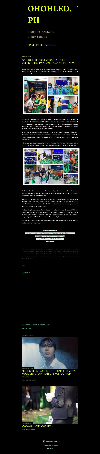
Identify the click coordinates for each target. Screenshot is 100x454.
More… (50, 45)
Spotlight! (35, 45)
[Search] (77, 5)
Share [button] (23, 265)
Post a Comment (30, 380)
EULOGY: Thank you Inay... (37, 425)
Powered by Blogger (50, 441)
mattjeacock (54, 445)
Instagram (56, 233)
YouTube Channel (56, 236)
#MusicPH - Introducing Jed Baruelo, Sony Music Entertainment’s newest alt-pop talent (48, 373)
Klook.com (26, 328)
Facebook (69, 233)
